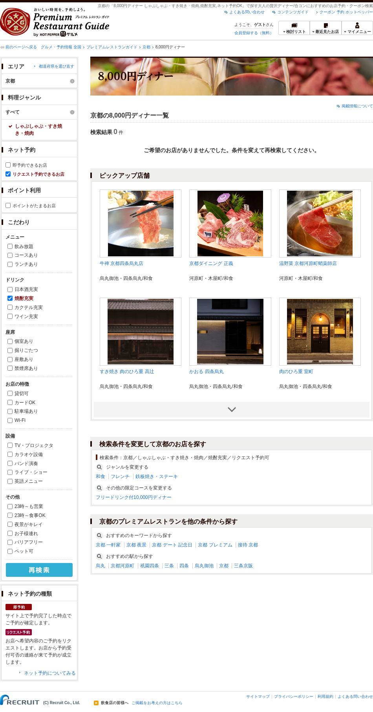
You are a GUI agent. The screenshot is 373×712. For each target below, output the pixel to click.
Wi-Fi (20, 420)
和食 (100, 476)
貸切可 (22, 393)
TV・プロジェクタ (34, 445)
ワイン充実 (26, 316)
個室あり (24, 341)
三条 (169, 565)
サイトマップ (258, 696)
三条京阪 (243, 565)
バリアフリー (29, 542)
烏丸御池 (204, 565)
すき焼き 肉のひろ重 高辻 (127, 371)
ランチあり (26, 264)
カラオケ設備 (29, 454)
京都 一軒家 (108, 545)
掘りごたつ (26, 350)
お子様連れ (26, 533)
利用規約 (325, 696)
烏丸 (100, 565)
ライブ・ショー (31, 472)
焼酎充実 (24, 298)
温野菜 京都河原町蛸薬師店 (308, 263)
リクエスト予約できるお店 (38, 174)
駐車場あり (26, 411)
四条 (184, 565)
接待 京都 (248, 545)
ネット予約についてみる (50, 673)
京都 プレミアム (215, 545)
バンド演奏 (26, 463)
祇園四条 (149, 565)
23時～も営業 (29, 506)
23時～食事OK (30, 515)
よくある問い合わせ (247, 12)
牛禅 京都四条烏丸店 (121, 263)
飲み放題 (24, 246)
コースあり (26, 255)
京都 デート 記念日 (172, 545)
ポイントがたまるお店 (34, 205)
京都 (146, 47)
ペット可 (24, 551)
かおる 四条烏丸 (206, 371)
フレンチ (120, 476)
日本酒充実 (26, 289)
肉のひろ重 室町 (296, 371)
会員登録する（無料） (254, 33)
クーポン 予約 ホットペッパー (346, 12)
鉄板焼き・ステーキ (156, 476)
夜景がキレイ (29, 524)
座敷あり (24, 359)
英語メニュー (29, 481)
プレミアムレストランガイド (111, 47)
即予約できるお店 (30, 165)
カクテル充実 (29, 307)
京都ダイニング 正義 (211, 263)
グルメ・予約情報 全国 (61, 47)
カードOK (25, 402)
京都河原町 (122, 565)
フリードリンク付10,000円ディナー (134, 497)
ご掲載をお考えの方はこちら (157, 703)
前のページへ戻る (21, 47)
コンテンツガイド (293, 12)
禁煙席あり (26, 368)
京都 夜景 (136, 545)
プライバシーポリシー (293, 696)
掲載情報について (357, 106)
